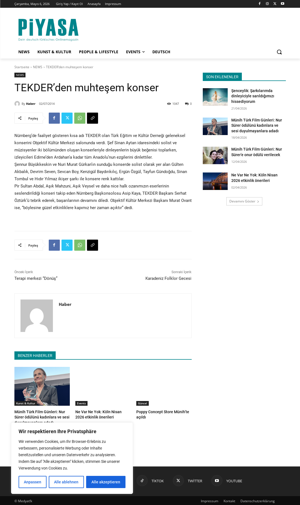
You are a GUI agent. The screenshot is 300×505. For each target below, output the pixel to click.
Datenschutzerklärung (257, 500)
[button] (279, 52)
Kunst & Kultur (25, 403)
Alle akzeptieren (105, 482)
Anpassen (32, 482)
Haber (30, 103)
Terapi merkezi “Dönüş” (35, 278)
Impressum (209, 500)
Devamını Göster (244, 201)
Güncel (142, 403)
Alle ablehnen (66, 482)
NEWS (37, 67)
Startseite (21, 67)
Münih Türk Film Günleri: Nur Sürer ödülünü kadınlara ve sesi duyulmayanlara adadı (41, 417)
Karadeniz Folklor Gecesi (168, 278)
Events (81, 403)
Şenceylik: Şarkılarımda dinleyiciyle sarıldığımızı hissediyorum (252, 96)
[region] (72, 458)
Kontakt (229, 500)
